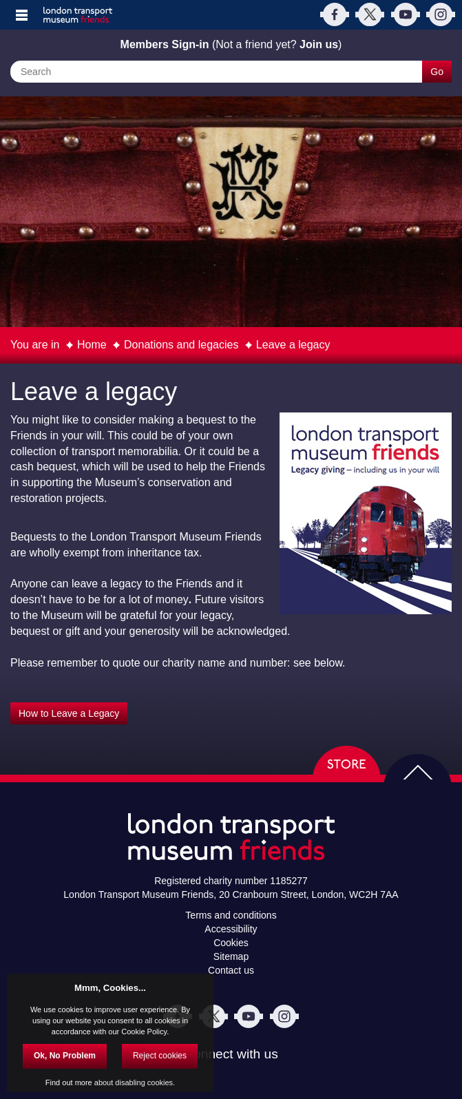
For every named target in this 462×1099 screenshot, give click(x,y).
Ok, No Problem (65, 1055)
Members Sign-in (164, 44)
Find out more (68, 1082)
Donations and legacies (181, 344)
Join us (319, 44)
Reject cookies (160, 1055)
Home (92, 344)
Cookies (231, 942)
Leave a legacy (293, 344)
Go (436, 71)
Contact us (231, 970)
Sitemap (231, 956)
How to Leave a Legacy (69, 713)
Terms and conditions (230, 915)
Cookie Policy (144, 1031)
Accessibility (230, 928)
